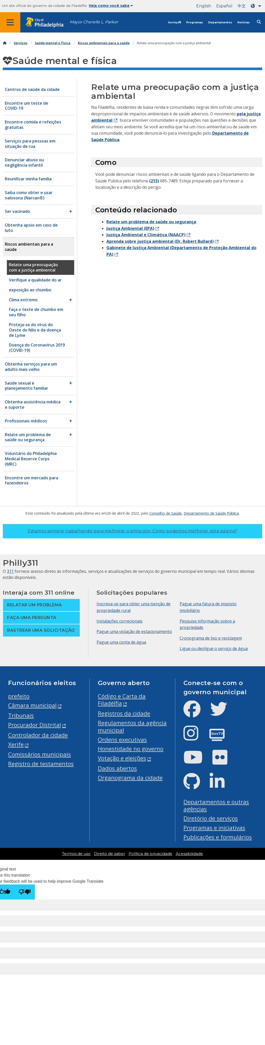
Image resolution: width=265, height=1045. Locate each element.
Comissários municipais (39, 754)
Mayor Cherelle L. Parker (94, 22)
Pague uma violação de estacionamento (134, 631)
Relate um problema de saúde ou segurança (151, 222)
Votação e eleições (122, 758)
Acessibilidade (189, 853)
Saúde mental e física (52, 43)
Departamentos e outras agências (216, 805)
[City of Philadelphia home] (47, 22)
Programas (194, 22)
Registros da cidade (124, 713)
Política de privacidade (150, 853)
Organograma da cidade (130, 778)
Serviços (174, 22)
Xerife (16, 744)
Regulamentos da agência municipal (132, 726)
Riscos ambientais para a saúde (104, 43)
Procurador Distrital (34, 725)
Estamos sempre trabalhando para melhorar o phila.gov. (132, 531)
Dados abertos (117, 768)
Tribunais (21, 715)
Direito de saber (109, 853)
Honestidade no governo (130, 749)
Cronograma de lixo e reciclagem (211, 638)
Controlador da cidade (38, 735)
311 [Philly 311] (10, 571)
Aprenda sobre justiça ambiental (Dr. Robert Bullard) (160, 241)
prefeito (18, 696)
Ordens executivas (122, 739)
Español (224, 6)
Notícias (243, 22)
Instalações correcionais (120, 621)
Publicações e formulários (217, 837)
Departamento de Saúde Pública (211, 513)
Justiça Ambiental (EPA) (130, 228)
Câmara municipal (32, 705)
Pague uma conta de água (121, 642)
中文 (242, 6)
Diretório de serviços (210, 818)
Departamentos (220, 22)
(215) (154, 181)
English (203, 6)
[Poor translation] (24, 891)
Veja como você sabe (111, 6)
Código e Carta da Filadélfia (122, 699)
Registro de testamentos (41, 764)
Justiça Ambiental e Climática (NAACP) (145, 235)
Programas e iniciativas (214, 828)
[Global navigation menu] (10, 22)
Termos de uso (76, 853)
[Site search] (259, 22)
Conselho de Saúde (165, 513)
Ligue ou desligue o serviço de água (214, 648)
